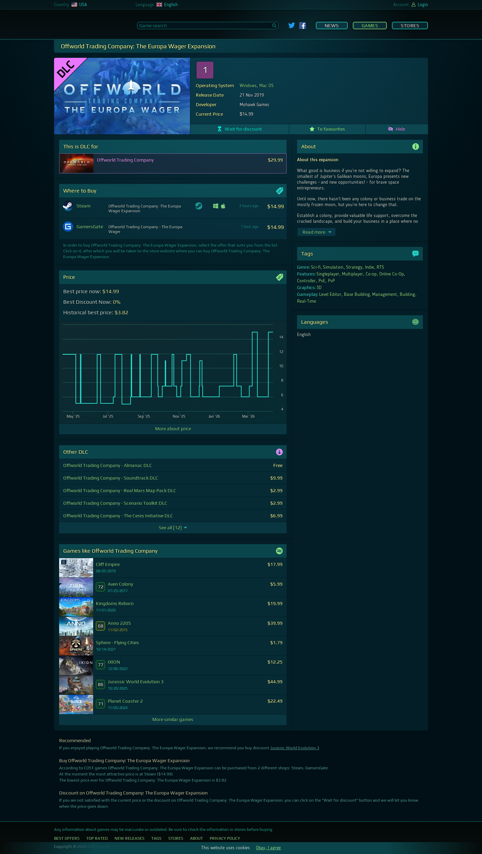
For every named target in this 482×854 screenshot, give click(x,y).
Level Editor (330, 294)
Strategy (354, 267)
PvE (322, 281)
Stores (410, 25)
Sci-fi (316, 267)
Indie (369, 267)
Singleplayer (327, 274)
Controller (306, 281)
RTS (380, 267)
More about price (173, 428)
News (332, 25)
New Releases (129, 838)
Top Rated (97, 838)
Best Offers (67, 838)
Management (384, 294)
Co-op (371, 274)
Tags (156, 838)
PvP (331, 281)
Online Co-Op (391, 274)
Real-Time (306, 301)
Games (370, 25)
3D (319, 287)
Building (407, 294)
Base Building (357, 294)
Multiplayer (352, 274)
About (196, 838)
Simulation (333, 267)
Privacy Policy (225, 838)
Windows (248, 85)
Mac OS (266, 85)
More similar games (172, 719)
